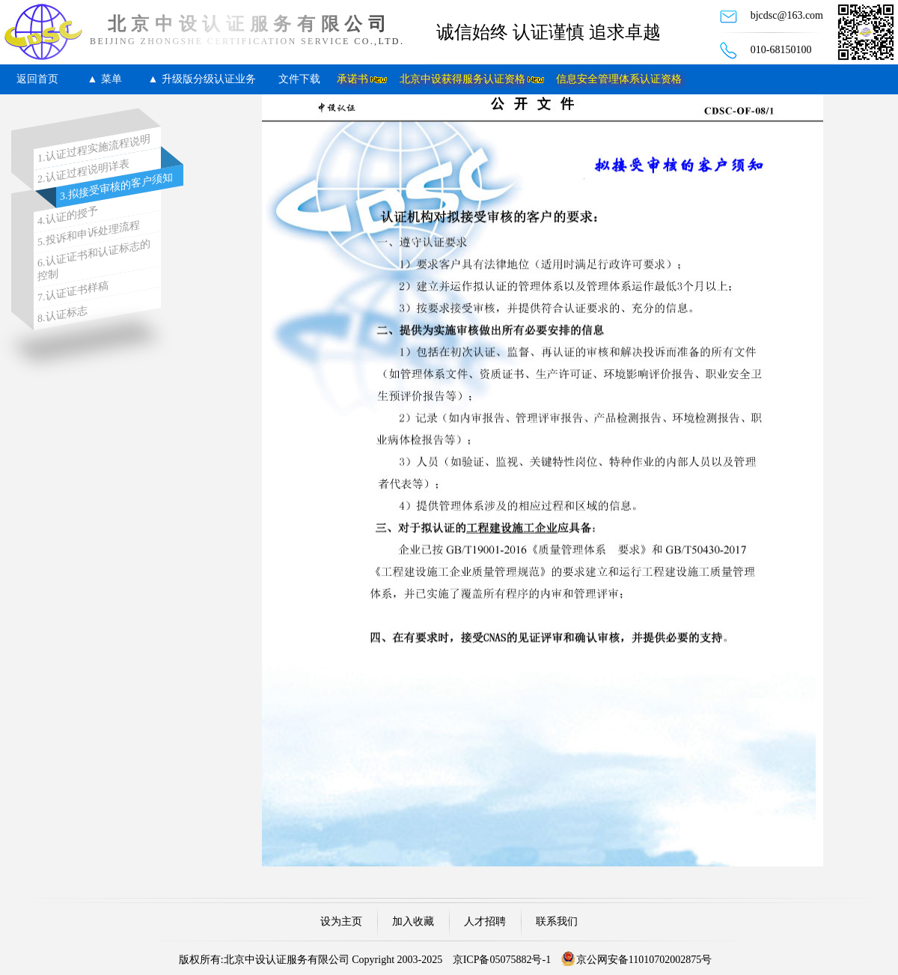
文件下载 (299, 79)
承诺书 (352, 79)
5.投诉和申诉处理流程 (88, 233)
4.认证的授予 (67, 216)
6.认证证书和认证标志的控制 (93, 260)
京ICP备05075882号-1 (502, 959)
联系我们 (557, 921)
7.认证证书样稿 (73, 292)
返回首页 (37, 79)
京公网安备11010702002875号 (644, 959)
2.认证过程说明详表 (83, 172)
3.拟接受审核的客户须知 (116, 186)
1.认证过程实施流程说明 (93, 149)
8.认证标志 (62, 314)
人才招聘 (485, 921)
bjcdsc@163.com (787, 15)
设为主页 (341, 921)
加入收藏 (413, 921)
